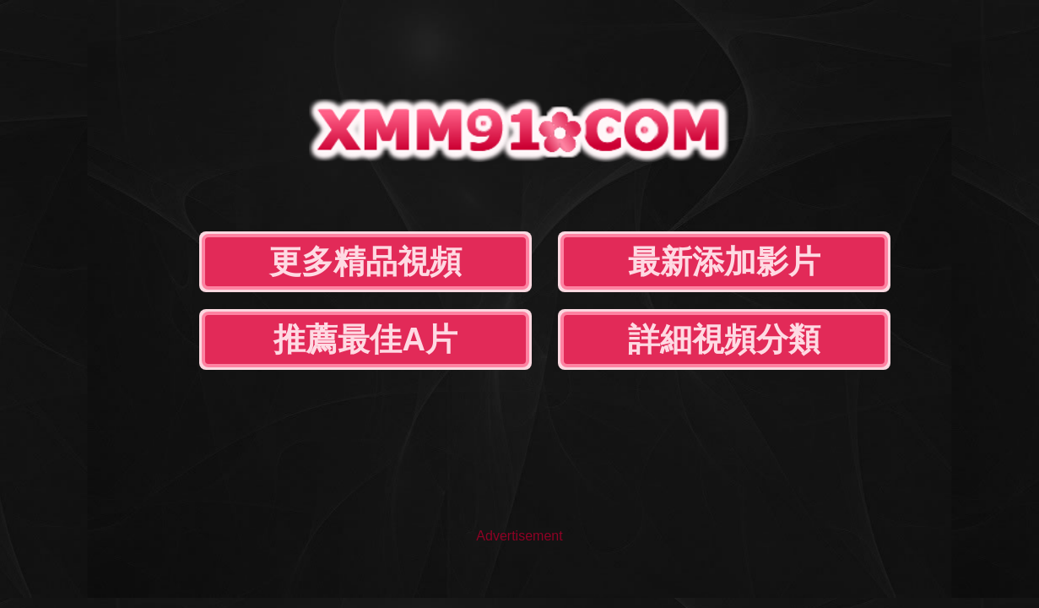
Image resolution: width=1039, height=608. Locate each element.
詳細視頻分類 (855, 175)
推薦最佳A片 (646, 175)
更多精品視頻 (225, 175)
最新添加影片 (435, 175)
